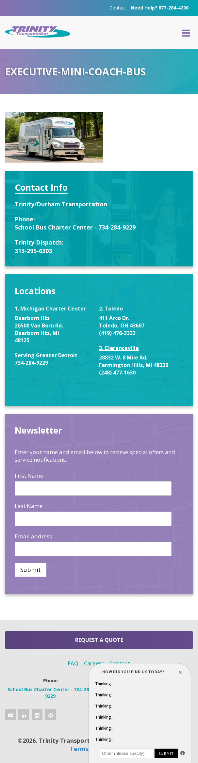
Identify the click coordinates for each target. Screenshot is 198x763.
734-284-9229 (31, 362)
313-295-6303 (33, 251)
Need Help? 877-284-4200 (160, 8)
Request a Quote (99, 640)
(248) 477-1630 (117, 372)
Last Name (28, 506)
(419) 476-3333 (117, 333)
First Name (29, 475)
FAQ (73, 663)
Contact (117, 8)
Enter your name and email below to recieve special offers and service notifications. (95, 455)
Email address (33, 536)
